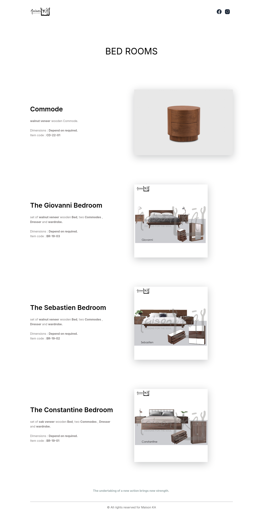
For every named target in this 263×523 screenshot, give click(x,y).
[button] (120, 11)
